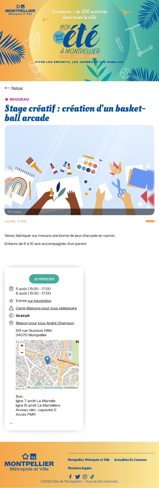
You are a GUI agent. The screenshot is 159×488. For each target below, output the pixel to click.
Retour (17, 88)
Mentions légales (80, 468)
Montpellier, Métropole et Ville (89, 460)
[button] (47, 360)
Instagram (84, 476)
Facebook (70, 476)
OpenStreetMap (53, 387)
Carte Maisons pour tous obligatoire (46, 308)
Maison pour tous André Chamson (45, 323)
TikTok (92, 476)
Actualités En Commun (130, 460)
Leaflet (33, 387)
